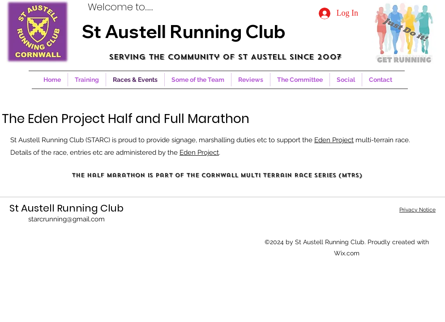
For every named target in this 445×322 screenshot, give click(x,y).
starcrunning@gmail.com (66, 219)
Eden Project (334, 140)
